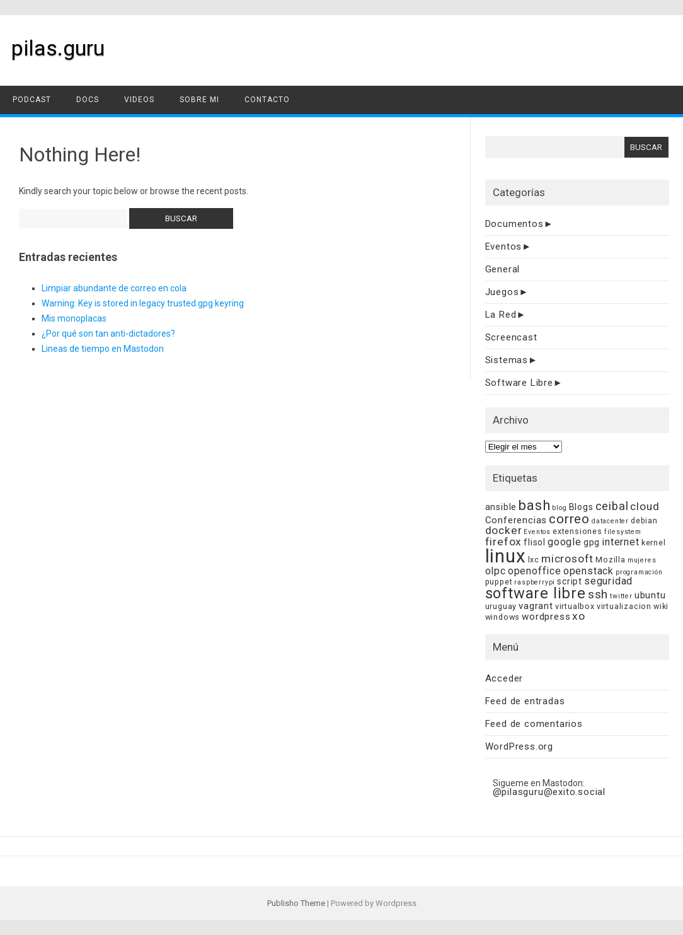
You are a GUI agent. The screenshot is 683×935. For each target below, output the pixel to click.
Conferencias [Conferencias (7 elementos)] (516, 520)
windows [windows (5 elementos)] (502, 617)
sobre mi (199, 99)
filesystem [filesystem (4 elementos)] (622, 532)
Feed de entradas (525, 701)
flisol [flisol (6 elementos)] (535, 542)
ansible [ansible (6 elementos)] (501, 507)
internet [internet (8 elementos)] (620, 542)
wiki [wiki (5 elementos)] (661, 606)
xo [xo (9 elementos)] (578, 616)
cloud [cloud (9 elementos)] (644, 506)
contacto (267, 99)
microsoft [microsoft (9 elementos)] (567, 558)
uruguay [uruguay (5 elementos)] (501, 606)
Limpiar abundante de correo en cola (114, 288)
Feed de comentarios (534, 723)
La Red (501, 314)
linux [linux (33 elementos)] (505, 556)
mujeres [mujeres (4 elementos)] (642, 560)
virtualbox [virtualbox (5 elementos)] (575, 606)
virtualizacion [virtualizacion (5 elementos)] (624, 606)
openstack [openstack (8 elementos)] (588, 571)
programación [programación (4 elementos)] (639, 572)
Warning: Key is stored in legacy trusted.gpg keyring (143, 303)
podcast (32, 99)
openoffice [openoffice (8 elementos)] (534, 571)
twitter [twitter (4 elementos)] (621, 596)
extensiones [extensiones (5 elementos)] (577, 531)
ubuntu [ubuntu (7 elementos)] (650, 595)
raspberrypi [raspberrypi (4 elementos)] (534, 582)
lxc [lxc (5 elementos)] (533, 559)
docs (87, 99)
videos (139, 99)
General (502, 269)
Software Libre (519, 382)
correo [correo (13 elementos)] (569, 518)
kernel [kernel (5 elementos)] (653, 542)
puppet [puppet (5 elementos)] (499, 581)
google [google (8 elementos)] (565, 542)
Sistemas (506, 360)
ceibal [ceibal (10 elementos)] (612, 506)
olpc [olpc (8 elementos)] (495, 571)
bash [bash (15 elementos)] (534, 505)
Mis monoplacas (74, 318)
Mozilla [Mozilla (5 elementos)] (610, 559)
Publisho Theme (296, 903)
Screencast (511, 337)
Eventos (503, 246)
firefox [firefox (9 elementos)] (503, 541)
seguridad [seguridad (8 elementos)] (608, 581)
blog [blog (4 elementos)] (559, 508)
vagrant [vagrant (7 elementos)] (536, 606)
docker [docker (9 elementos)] (503, 530)
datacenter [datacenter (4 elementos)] (610, 521)
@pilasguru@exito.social (549, 792)
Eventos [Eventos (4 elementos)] (537, 532)
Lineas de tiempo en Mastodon (103, 349)
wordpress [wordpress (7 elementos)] (546, 616)
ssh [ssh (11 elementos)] (598, 594)
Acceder (504, 678)
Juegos (502, 292)
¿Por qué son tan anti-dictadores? (108, 333)
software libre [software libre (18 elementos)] (535, 593)
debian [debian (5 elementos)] (644, 520)
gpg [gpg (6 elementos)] (591, 542)
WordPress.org (519, 746)
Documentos (514, 223)
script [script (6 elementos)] (569, 581)
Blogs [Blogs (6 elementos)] (581, 507)
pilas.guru (58, 48)
